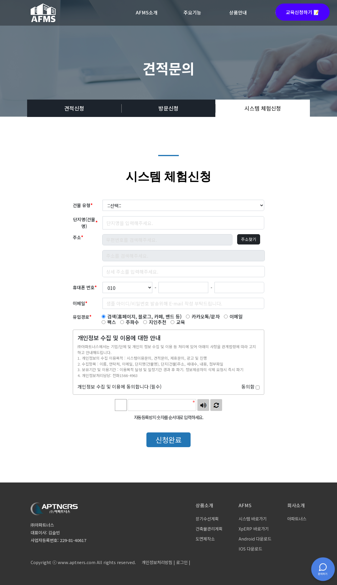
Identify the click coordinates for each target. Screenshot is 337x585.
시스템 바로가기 (253, 518)
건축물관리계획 (209, 528)
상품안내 (238, 12)
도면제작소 (205, 539)
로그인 (182, 562)
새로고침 (216, 405)
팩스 (109, 322)
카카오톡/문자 (203, 316)
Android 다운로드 (255, 539)
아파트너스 (296, 518)
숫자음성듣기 (203, 405)
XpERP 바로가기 (254, 528)
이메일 (233, 316)
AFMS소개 (147, 12)
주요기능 (192, 12)
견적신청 (74, 108)
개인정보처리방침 (157, 562)
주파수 (129, 322)
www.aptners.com (76, 562)
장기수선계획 (207, 518)
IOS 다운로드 (250, 549)
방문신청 (168, 108)
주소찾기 (248, 239)
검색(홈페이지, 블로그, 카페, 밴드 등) (142, 316)
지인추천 (154, 322)
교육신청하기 (302, 12)
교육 (178, 322)
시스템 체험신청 (263, 108)
